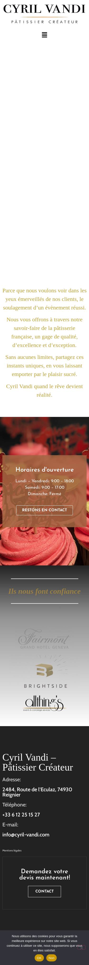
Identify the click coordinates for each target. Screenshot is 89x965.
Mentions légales (12, 850)
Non (52, 958)
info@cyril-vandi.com (25, 834)
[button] (44, 35)
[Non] (81, 947)
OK (39, 958)
